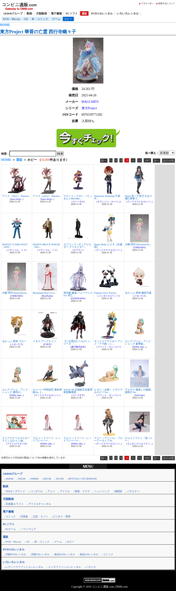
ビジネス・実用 (61, 516)
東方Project (89, 108)
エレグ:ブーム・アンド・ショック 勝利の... (16, 390)
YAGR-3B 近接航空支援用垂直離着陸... (77, 390)
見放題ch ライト (15, 503)
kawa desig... (16, 199)
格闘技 (118, 491)
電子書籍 (56, 13)
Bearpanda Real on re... (44, 292)
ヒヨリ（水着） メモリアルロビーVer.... (108, 390)
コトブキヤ (78, 395)
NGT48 (60, 478)
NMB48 (34, 478)
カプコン (78, 250)
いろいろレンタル (128, 13)
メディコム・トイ (17, 250)
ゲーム (56, 19)
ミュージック (102, 491)
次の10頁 (168, 160)
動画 (29, 13)
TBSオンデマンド (15, 491)
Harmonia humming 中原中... (107, 197)
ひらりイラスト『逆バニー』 (139, 439)
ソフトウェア (28, 529)
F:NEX (47, 344)
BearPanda (47, 296)
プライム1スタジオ (16, 443)
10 (126, 160)
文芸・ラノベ (40, 516)
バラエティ (133, 491)
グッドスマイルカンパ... (139, 201)
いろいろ (91, 567)
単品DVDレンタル (64, 554)
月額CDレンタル (40, 554)
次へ (156, 160)
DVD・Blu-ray (11, 19)
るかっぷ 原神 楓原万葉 (138, 292)
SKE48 (21, 478)
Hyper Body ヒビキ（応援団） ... (108, 245)
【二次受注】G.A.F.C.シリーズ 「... (76, 342)
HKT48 (47, 478)
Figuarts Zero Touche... (106, 292)
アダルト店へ (147, 3)
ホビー (68, 19)
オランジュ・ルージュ (108, 201)
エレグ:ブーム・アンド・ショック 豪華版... (139, 342)
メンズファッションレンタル (64, 567)
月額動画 (41, 13)
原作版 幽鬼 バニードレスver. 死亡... (78, 294)
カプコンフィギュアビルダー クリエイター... (77, 245)
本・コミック (40, 19)
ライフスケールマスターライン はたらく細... (16, 439)
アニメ (51, 491)
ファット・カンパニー (108, 347)
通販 (84, 13)
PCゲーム (11, 529)
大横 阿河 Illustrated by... (138, 244)
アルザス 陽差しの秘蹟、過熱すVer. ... (139, 390)
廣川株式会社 (78, 347)
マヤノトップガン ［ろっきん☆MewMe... (77, 197)
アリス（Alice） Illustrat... (16, 196)
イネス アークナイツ (44, 341)
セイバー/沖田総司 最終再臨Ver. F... (47, 390)
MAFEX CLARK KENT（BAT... (15, 245)
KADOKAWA (78, 298)
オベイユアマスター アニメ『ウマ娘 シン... (108, 342)
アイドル (65, 491)
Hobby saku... (139, 347)
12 (139, 160)
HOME (5, 25)
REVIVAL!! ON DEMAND (82, 478)
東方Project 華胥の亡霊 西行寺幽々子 (38, 31)
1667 (147, 160)
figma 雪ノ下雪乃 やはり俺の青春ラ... (138, 197)
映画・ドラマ (82, 491)
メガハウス (139, 296)
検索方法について (166, 3)
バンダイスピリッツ (109, 296)
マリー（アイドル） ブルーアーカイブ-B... (108, 439)
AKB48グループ (13, 13)
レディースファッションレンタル (24, 567)
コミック (11, 516)
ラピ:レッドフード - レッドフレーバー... (47, 439)
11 (133, 160)
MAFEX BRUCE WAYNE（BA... (46, 245)
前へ (104, 160)
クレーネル (78, 201)
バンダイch (36, 491)
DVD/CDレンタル (102, 13)
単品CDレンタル (89, 554)
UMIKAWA (139, 247)
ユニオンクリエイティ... (139, 443)
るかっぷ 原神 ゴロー (14, 341)
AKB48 (9, 478)
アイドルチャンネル (39, 503)
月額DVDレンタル (16, 554)
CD (26, 19)
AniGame (139, 395)
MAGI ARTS (90, 101)
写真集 (24, 516)
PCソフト (72, 13)
